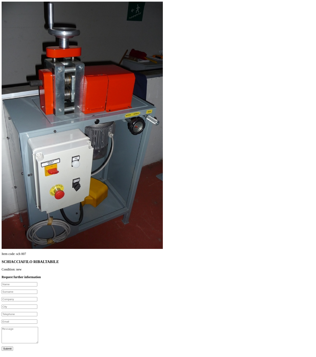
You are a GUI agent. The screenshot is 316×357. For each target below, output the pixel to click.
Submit (7, 351)
